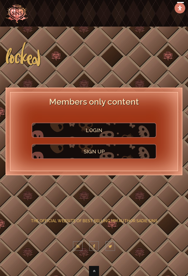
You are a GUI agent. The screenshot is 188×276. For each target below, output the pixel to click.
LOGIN (94, 130)
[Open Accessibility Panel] (180, 8)
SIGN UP (94, 151)
